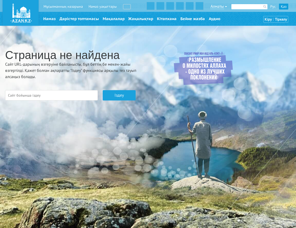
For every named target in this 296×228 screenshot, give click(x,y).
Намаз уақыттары (103, 6)
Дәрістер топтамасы (79, 18)
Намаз (49, 18)
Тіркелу (281, 19)
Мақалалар (114, 18)
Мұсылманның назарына (63, 6)
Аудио (214, 18)
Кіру (268, 19)
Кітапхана (167, 18)
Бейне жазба (192, 18)
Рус (273, 6)
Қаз (283, 6)
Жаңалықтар (140, 18)
